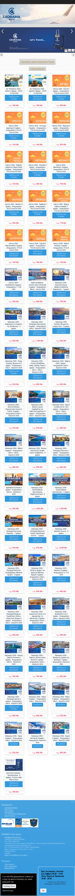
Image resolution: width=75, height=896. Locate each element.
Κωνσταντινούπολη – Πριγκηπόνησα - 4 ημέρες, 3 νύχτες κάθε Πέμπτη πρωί (14, 776)
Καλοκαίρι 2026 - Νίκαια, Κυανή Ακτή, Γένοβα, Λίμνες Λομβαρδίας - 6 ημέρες (37, 451)
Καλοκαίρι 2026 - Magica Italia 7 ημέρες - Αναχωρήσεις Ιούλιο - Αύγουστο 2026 (61, 364)
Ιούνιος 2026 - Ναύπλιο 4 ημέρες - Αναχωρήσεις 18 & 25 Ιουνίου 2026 (14, 206)
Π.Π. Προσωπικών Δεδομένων (15, 814)
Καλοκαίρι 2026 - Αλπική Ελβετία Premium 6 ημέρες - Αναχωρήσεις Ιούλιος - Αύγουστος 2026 (14, 659)
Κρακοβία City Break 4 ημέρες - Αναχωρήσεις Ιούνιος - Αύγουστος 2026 (14, 491)
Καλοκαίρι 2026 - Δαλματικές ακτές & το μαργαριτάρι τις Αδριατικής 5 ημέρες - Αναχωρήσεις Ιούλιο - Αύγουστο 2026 (37, 617)
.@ (13, 837)
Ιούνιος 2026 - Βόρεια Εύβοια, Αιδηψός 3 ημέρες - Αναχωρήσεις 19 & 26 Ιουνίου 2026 (61, 207)
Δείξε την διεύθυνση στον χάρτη (16, 855)
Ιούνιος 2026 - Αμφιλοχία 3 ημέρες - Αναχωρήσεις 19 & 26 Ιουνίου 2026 (13, 129)
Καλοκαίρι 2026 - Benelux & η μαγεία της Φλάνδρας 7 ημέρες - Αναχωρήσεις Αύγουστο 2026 (61, 659)
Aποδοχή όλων (9, 886)
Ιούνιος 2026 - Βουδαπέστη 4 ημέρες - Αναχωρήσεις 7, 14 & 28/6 (14, 286)
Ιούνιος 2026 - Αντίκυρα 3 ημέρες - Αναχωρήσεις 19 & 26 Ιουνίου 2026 (37, 128)
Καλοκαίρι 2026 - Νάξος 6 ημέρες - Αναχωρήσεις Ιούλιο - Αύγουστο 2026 (61, 699)
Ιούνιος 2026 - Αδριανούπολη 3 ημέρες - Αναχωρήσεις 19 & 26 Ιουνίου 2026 (13, 246)
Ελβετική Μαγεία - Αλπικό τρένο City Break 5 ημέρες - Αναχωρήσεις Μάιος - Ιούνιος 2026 (37, 286)
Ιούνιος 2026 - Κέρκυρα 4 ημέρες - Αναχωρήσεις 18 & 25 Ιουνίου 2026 (61, 128)
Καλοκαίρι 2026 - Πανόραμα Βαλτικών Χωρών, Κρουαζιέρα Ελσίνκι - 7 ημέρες (37, 532)
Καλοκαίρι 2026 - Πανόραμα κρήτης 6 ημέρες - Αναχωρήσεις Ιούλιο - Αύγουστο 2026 (14, 700)
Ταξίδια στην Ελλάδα (14, 98)
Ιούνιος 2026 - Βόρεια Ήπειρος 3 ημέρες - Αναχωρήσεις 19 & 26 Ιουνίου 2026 (61, 246)
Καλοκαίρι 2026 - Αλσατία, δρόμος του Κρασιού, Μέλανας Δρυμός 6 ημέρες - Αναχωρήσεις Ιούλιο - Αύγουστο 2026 (37, 573)
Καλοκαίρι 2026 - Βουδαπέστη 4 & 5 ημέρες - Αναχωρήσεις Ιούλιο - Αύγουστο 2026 (61, 615)
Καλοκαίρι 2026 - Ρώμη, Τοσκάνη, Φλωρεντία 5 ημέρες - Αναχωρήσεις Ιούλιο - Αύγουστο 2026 (13, 364)
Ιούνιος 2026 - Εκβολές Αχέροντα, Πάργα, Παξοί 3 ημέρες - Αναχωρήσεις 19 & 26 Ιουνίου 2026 (14, 168)
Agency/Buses (10, 868)
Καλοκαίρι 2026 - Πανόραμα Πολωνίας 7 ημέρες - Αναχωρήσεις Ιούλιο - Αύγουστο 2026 (61, 451)
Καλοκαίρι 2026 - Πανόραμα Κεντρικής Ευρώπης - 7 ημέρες (13, 531)
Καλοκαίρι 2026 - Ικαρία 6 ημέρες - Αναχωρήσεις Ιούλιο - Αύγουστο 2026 (61, 738)
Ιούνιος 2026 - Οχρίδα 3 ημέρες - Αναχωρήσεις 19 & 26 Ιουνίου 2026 (37, 245)
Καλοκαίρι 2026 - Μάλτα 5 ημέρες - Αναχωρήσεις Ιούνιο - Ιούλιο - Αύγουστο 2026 (14, 451)
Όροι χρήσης (9, 812)
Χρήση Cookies (10, 816)
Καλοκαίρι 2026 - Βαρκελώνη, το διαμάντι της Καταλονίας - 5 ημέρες (13, 325)
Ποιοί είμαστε (10, 864)
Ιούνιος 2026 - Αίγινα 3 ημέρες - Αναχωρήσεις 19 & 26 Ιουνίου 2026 (61, 91)
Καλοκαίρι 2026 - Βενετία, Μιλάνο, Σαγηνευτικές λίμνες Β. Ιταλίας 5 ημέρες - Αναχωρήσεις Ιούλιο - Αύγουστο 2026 (14, 410)
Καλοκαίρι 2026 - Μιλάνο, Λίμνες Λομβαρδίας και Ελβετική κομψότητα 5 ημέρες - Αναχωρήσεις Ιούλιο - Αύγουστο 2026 (37, 410)
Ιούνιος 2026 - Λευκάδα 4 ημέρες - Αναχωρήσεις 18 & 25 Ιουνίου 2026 (37, 167)
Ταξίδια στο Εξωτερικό (37, 98)
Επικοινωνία (9, 810)
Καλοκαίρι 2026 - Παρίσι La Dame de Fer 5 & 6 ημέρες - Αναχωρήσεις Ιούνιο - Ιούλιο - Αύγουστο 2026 (61, 409)
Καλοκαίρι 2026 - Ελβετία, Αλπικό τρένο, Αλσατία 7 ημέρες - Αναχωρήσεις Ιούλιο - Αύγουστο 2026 (37, 659)
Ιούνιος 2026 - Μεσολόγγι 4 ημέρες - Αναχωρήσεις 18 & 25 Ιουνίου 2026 (61, 168)
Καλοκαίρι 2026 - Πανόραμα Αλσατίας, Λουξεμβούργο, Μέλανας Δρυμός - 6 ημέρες (13, 571)
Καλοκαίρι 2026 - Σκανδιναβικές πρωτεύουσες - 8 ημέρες (61, 490)
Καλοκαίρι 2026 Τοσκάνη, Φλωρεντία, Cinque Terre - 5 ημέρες (61, 324)
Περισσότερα (7, 891)
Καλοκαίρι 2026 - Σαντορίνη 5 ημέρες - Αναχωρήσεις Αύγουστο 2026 (37, 739)
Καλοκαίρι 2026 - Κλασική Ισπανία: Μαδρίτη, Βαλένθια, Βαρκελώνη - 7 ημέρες (61, 286)
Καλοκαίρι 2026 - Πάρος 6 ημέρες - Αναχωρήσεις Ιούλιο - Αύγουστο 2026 (37, 699)
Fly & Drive (38, 705)
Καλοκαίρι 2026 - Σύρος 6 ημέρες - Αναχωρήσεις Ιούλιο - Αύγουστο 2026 (14, 738)
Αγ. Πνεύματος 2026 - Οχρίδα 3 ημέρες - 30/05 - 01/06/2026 (37, 91)
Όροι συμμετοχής (11, 866)
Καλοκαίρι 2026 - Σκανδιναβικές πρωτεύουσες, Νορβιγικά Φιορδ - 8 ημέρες (37, 492)
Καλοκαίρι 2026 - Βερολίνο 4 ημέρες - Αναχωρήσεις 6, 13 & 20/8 (61, 571)
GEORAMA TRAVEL (11, 808)
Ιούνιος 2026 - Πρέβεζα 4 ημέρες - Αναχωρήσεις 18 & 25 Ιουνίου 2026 (37, 206)
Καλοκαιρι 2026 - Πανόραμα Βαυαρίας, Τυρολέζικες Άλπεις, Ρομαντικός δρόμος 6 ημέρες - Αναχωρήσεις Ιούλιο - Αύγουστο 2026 (14, 617)
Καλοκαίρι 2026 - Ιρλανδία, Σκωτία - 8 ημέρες (61, 531)
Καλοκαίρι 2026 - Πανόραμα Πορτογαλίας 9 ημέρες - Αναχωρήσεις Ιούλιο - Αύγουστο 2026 (37, 325)
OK (43, 891)
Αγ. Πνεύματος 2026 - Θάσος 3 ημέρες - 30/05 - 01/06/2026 (13, 91)
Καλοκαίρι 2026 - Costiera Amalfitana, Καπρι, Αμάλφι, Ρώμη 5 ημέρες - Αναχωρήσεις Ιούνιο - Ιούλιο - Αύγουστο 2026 (37, 366)
